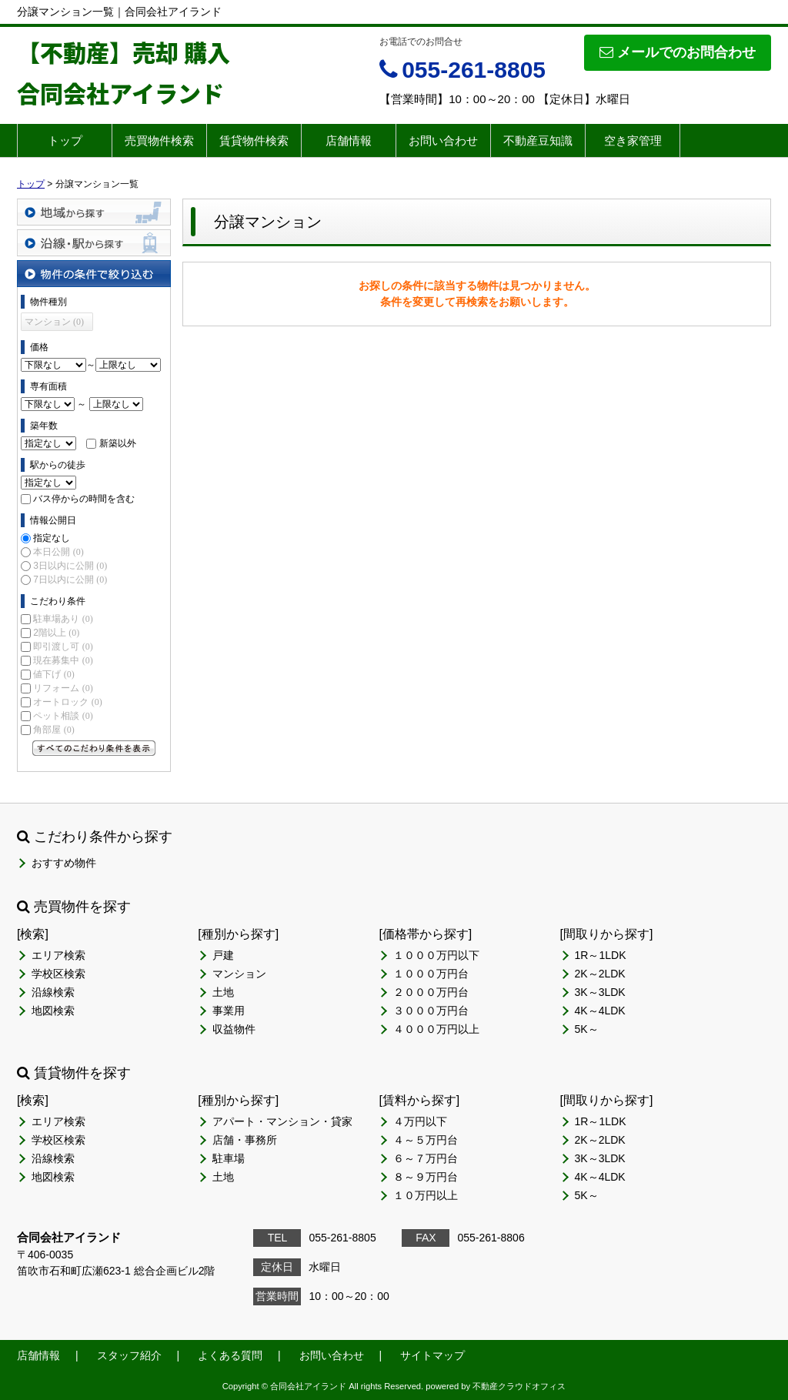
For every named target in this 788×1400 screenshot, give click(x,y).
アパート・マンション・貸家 (282, 1121)
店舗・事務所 (244, 1140)
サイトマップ (432, 1355)
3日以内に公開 (70, 565)
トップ (65, 140)
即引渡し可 (62, 646)
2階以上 (56, 632)
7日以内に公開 (70, 579)
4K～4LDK (600, 1010)
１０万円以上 (425, 1195)
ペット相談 (62, 715)
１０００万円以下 (436, 955)
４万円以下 (420, 1121)
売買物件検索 (159, 140)
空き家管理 (633, 140)
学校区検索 (58, 973)
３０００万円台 (431, 1010)
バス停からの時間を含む (84, 498)
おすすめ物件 (64, 863)
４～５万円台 (425, 1140)
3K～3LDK (600, 992)
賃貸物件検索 (254, 140)
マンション (239, 973)
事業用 (228, 1010)
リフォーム (62, 688)
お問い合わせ (443, 140)
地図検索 (53, 1010)
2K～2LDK (600, 973)
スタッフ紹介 (129, 1355)
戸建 (223, 955)
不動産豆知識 (538, 140)
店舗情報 (349, 140)
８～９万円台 (425, 1177)
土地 (223, 992)
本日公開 (58, 551)
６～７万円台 (425, 1158)
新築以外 (117, 443)
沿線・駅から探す (94, 242)
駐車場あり (62, 618)
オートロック (67, 702)
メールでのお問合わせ (677, 52)
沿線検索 (53, 992)
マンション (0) (54, 321)
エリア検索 (58, 955)
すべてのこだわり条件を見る (93, 748)
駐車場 (228, 1158)
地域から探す (94, 212)
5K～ (587, 1029)
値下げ (53, 674)
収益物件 (233, 1029)
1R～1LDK (600, 955)
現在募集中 (62, 660)
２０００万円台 (431, 992)
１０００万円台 (431, 973)
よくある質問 (230, 1355)
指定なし (51, 538)
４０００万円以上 (436, 1029)
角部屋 (53, 729)
